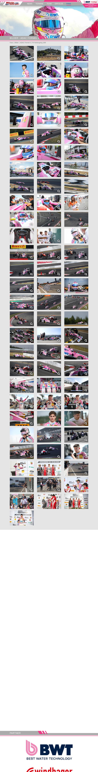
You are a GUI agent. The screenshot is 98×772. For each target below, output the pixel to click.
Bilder (17, 43)
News (29, 4)
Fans (68, 4)
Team (49, 4)
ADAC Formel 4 (25, 43)
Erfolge (59, 4)
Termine (39, 4)
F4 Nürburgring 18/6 (39, 43)
